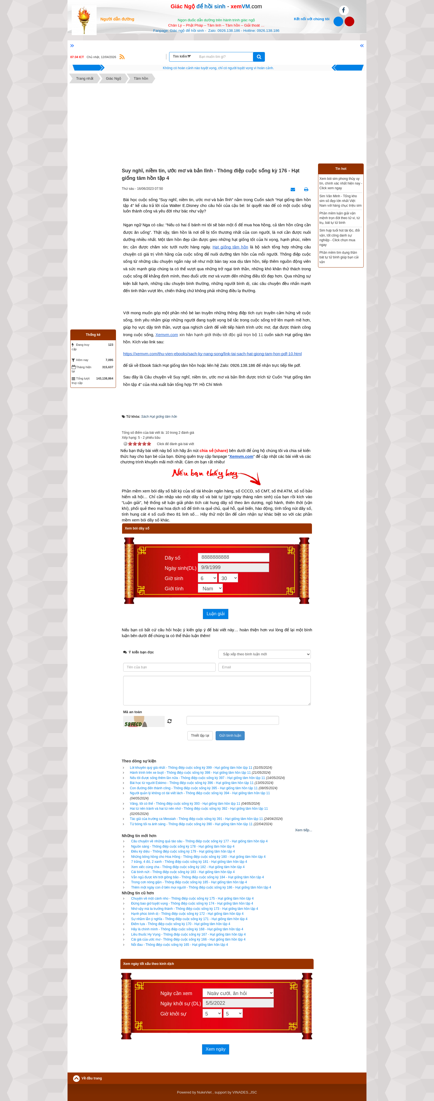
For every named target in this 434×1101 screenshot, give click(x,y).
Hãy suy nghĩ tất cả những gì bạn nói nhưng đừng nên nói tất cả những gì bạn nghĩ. (218, 68)
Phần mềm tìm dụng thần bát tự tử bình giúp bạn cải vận (338, 257)
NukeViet (204, 1092)
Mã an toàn (132, 712)
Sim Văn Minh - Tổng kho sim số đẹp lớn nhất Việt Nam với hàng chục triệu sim (340, 200)
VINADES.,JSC (244, 1092)
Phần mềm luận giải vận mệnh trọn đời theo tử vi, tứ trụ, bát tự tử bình (339, 218)
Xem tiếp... (303, 830)
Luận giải (215, 613)
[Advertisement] (217, 124)
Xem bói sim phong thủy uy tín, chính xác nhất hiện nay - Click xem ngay (340, 183)
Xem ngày (216, 1049)
